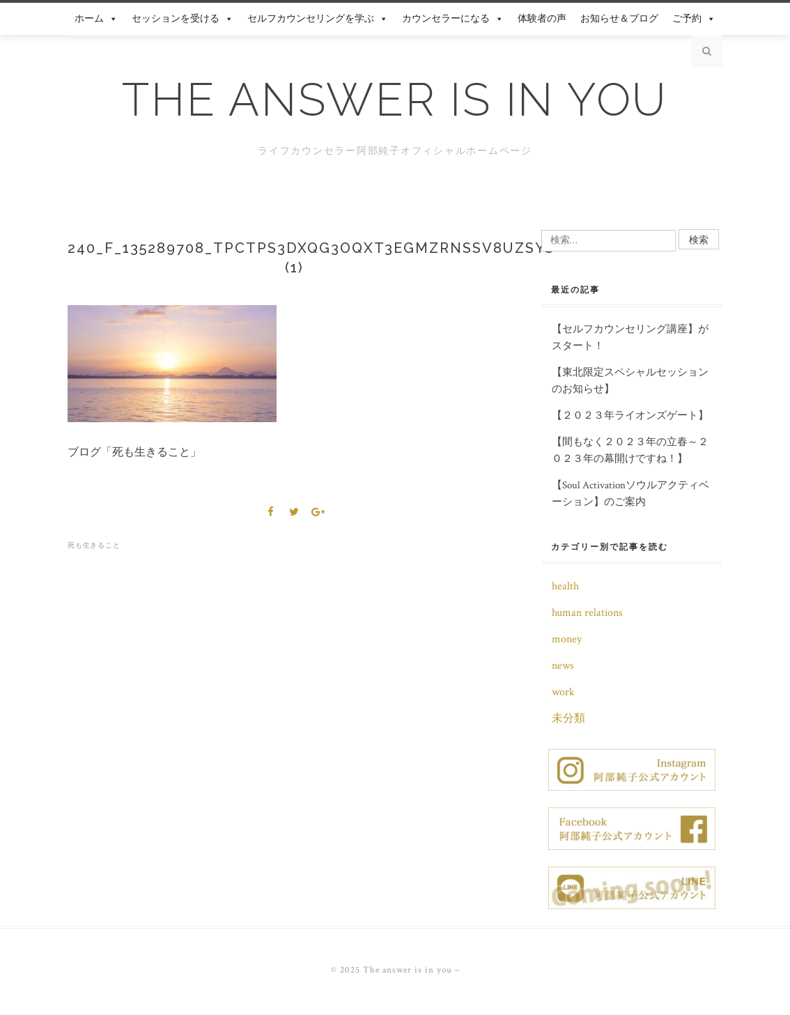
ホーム (96, 19)
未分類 (568, 718)
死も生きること (94, 545)
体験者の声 (542, 19)
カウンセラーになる (453, 19)
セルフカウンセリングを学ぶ (317, 19)
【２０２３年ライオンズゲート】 (630, 415)
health (565, 586)
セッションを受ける (182, 19)
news (563, 665)
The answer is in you (395, 99)
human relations (587, 612)
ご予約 (693, 19)
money (567, 639)
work (563, 692)
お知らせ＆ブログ (619, 19)
